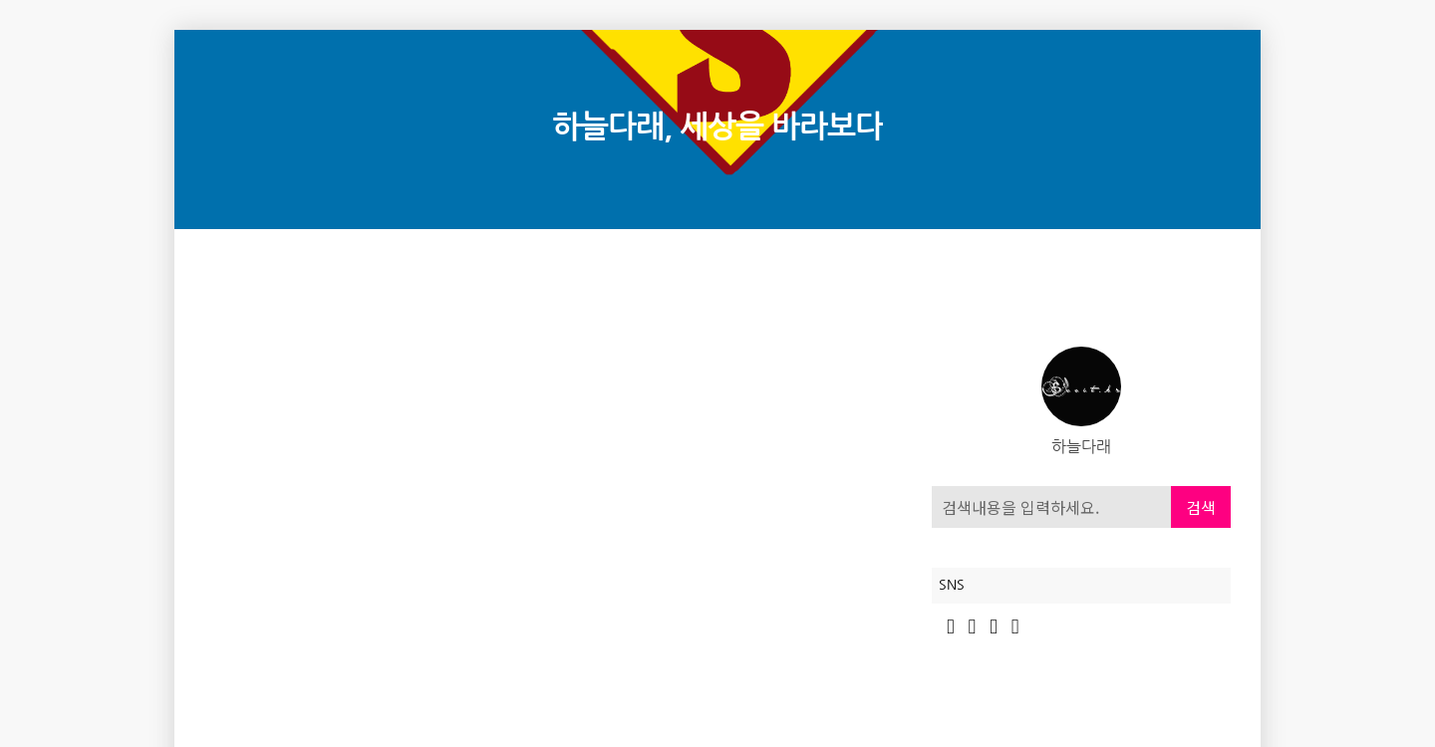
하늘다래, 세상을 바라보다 (717, 127)
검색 (1201, 507)
